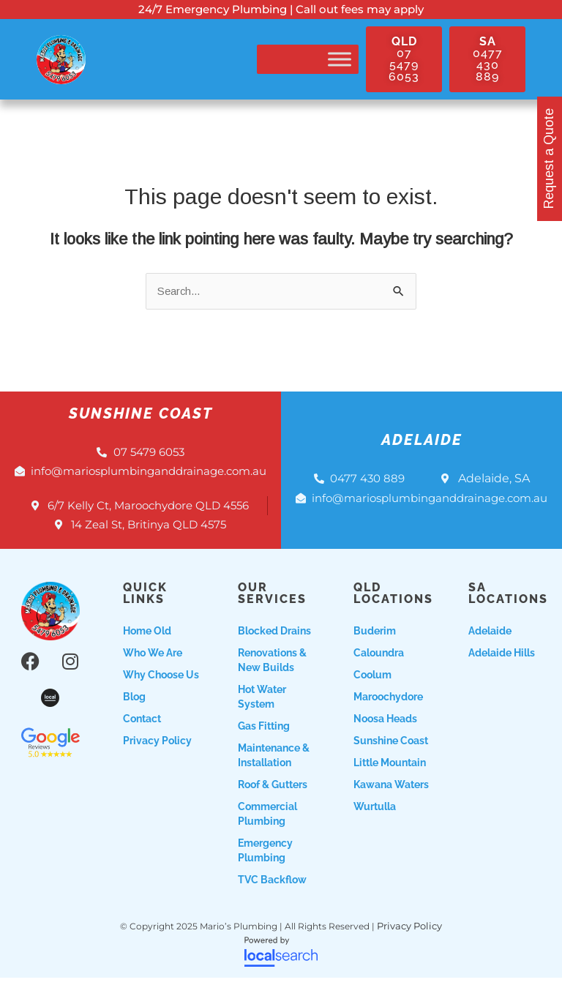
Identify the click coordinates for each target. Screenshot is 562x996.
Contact (142, 738)
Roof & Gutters (272, 804)
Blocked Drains (274, 650)
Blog (134, 716)
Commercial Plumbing (267, 833)
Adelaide (490, 650)
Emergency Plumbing (265, 870)
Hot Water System (262, 716)
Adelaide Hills (501, 672)
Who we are (152, 672)
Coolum (372, 694)
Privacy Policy (157, 760)
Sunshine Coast (390, 760)
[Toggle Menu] (339, 60)
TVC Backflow (272, 899)
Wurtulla (374, 826)
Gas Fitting (264, 746)
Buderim (374, 650)
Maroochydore (388, 716)
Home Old (147, 650)
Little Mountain (389, 782)
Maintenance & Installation (274, 775)
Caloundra (378, 672)
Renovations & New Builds (272, 680)
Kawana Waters (391, 804)
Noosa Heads (385, 738)
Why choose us (161, 694)
